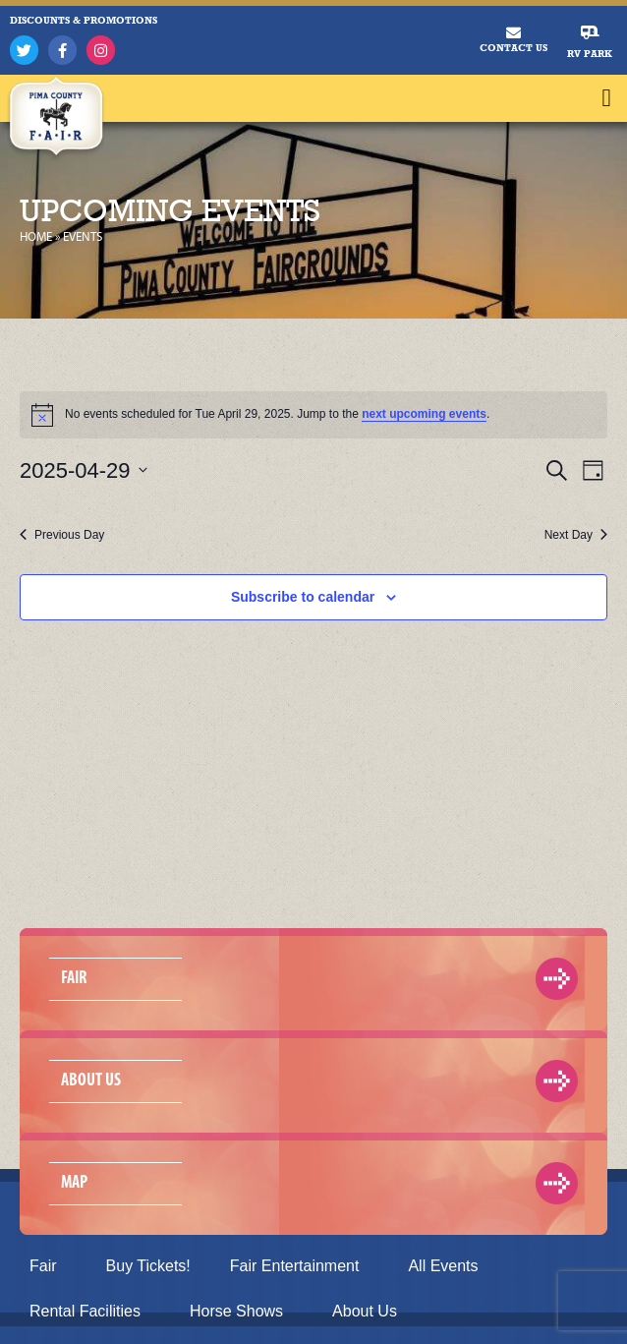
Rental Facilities (89, 1311)
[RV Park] (590, 33)
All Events (443, 1265)
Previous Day (62, 535)
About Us (369, 1311)
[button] (606, 98)
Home (36, 237)
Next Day (575, 535)
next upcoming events (424, 414)
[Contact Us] (513, 33)
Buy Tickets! (148, 1265)
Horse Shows (241, 1311)
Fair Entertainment (300, 1266)
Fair (48, 1266)
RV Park (589, 53)
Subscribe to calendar (302, 597)
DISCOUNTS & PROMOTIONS (83, 20)
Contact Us (513, 47)
